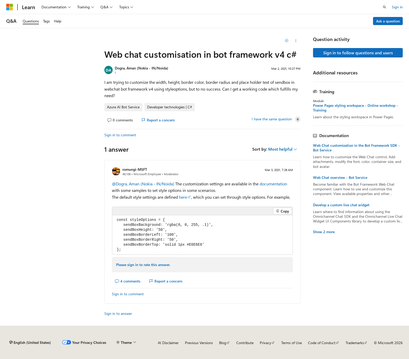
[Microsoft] (9, 7)
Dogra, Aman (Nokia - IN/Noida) (141, 68)
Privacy (265, 342)
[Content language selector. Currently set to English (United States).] (30, 342)
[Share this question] (295, 41)
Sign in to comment (120, 134)
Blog (222, 342)
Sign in (397, 6)
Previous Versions (199, 342)
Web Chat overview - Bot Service (340, 177)
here (183, 197)
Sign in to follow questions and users (358, 52)
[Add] (286, 41)
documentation (273, 183)
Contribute (245, 342)
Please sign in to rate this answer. (143, 264)
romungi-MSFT (134, 169)
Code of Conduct (321, 342)
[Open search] (384, 7)
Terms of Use (291, 342)
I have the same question (272, 119)
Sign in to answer (118, 313)
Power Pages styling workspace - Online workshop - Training (355, 108)
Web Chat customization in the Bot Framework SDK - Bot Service (356, 147)
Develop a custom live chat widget (341, 205)
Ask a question (388, 21)
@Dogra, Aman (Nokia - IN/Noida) (143, 183)
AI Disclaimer (168, 342)
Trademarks (355, 342)
